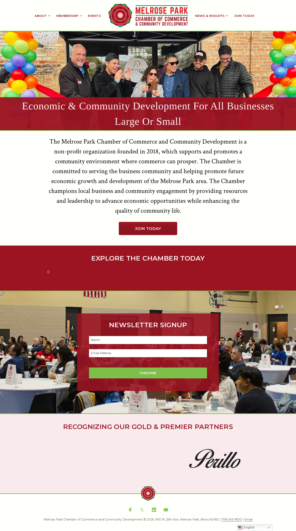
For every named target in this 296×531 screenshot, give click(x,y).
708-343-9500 (231, 519)
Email (248, 519)
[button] (148, 80)
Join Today (244, 16)
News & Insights (210, 16)
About (41, 16)
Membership (67, 16)
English (246, 527)
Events (94, 16)
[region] (148, 80)
